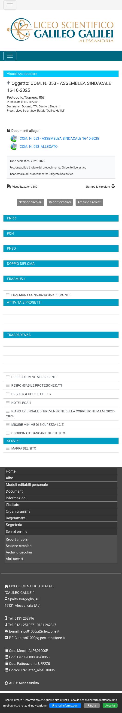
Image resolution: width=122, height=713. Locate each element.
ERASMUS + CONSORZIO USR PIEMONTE (38, 295)
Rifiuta (92, 705)
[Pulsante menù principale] (9, 55)
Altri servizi (14, 559)
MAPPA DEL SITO (21, 448)
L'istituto (12, 505)
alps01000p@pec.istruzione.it (42, 638)
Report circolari (60, 202)
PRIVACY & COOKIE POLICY (28, 394)
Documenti (15, 491)
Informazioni (16, 498)
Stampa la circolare (97, 186)
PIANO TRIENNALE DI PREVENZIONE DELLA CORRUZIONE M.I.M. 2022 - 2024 (60, 413)
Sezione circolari (30, 202)
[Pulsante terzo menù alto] (9, 5)
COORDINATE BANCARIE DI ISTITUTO (35, 433)
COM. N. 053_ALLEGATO (39, 147)
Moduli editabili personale (27, 484)
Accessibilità (29, 683)
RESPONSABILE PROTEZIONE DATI (34, 385)
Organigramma (18, 511)
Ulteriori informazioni (65, 705)
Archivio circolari (89, 202)
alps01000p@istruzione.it (40, 631)
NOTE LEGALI (18, 403)
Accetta (110, 705)
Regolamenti (16, 518)
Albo (9, 478)
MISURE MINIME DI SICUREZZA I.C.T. (35, 424)
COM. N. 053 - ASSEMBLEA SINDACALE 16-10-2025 (59, 138)
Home (10, 471)
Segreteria (14, 525)
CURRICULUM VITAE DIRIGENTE (32, 377)
